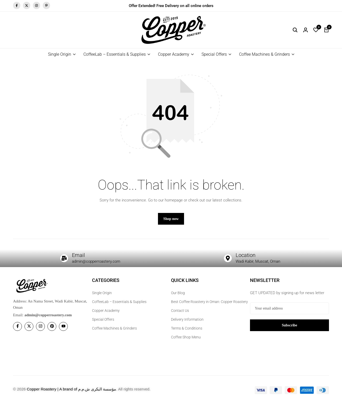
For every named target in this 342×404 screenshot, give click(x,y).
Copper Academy (173, 54)
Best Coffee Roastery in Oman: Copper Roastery (209, 302)
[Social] (17, 326)
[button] (316, 30)
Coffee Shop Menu (186, 337)
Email (78, 255)
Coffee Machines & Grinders (264, 54)
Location (245, 255)
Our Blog (178, 293)
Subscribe (289, 325)
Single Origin (59, 54)
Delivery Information (187, 319)
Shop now (171, 219)
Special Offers (214, 54)
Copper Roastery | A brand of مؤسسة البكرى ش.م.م (71, 389)
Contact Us (180, 310)
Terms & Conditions (186, 328)
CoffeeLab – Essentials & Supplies (114, 54)
